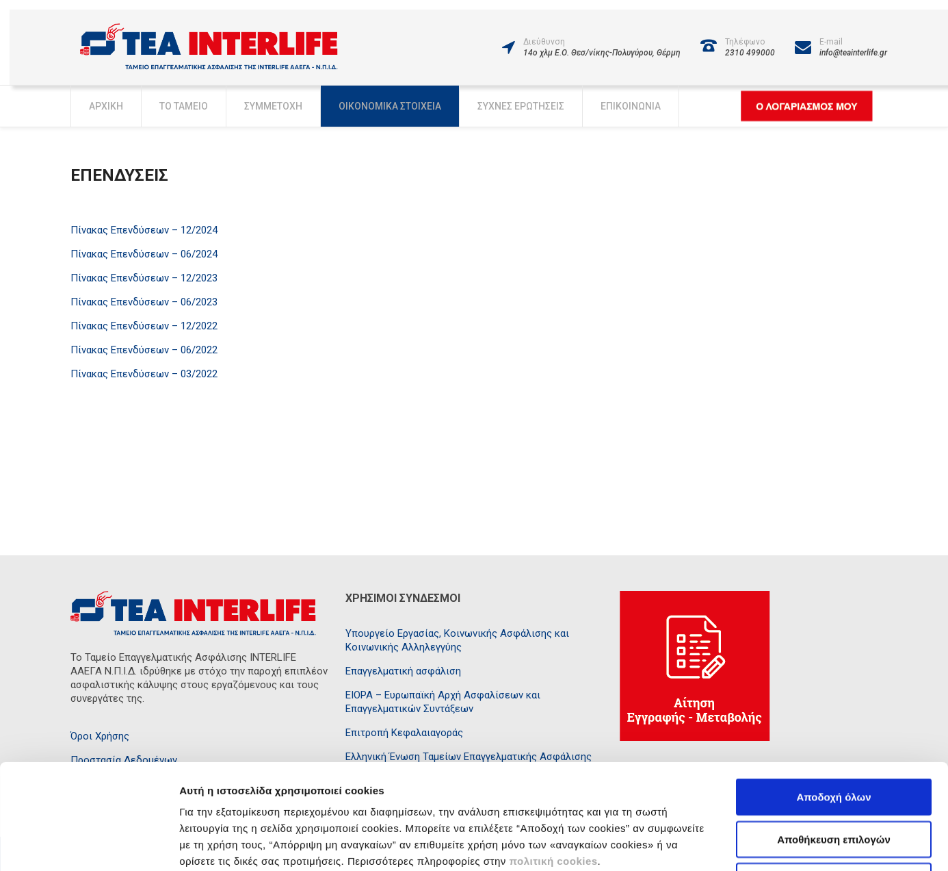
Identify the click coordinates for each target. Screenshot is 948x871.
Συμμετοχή (273, 106)
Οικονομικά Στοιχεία (390, 106)
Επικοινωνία (631, 106)
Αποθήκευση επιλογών (834, 740)
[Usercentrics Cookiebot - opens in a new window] (88, 844)
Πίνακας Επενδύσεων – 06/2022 (144, 350)
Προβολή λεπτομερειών (761, 844)
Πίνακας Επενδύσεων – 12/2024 (144, 230)
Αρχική (106, 106)
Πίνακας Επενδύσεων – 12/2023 (144, 278)
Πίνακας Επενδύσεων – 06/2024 (144, 254)
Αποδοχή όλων (833, 698)
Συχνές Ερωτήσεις (520, 106)
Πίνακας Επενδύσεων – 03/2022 (144, 374)
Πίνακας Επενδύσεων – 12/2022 (144, 326)
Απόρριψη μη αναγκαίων (834, 782)
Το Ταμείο (183, 106)
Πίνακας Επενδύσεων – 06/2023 (144, 302)
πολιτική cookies (553, 762)
